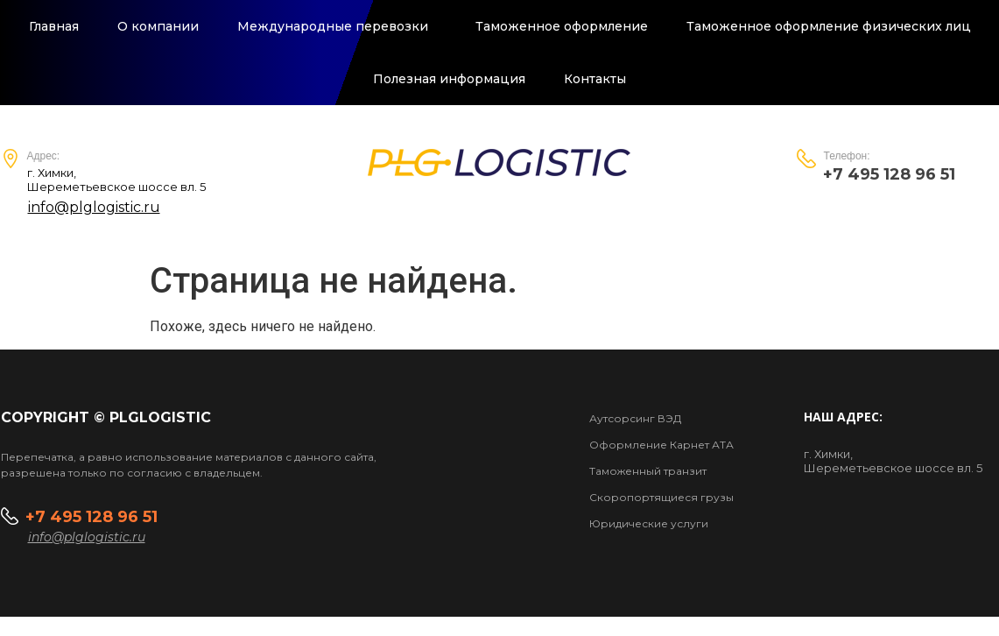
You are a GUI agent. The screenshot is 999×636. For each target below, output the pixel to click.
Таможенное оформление (561, 26)
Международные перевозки (337, 26)
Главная (54, 26)
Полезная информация (449, 79)
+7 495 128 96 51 (93, 517)
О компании (158, 26)
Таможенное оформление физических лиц (828, 26)
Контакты (595, 79)
